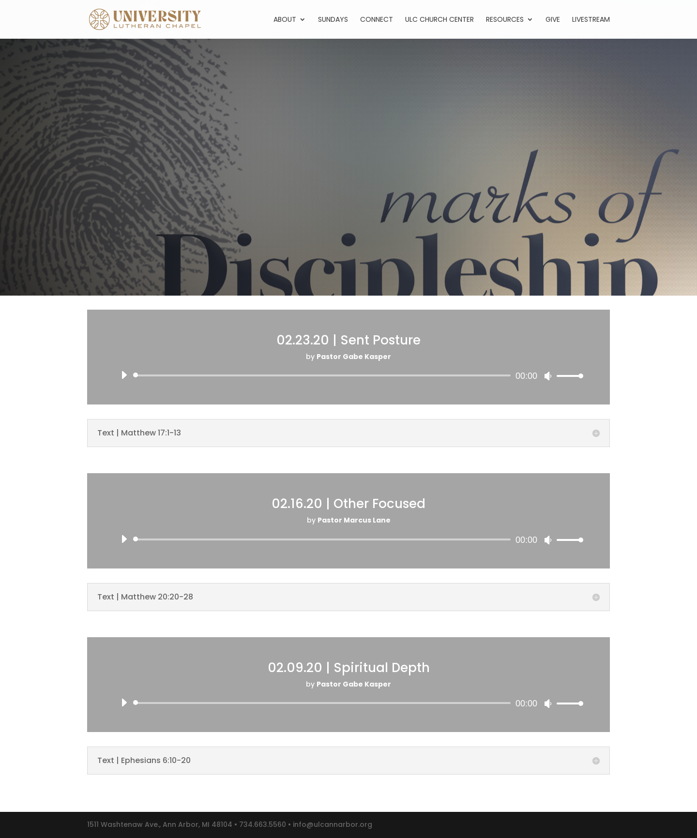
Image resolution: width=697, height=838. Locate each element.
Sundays (333, 20)
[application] (348, 375)
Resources (505, 20)
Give (552, 20)
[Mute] (548, 376)
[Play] (124, 375)
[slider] (323, 375)
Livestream (591, 20)
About (284, 20)
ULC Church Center (439, 20)
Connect (376, 20)
